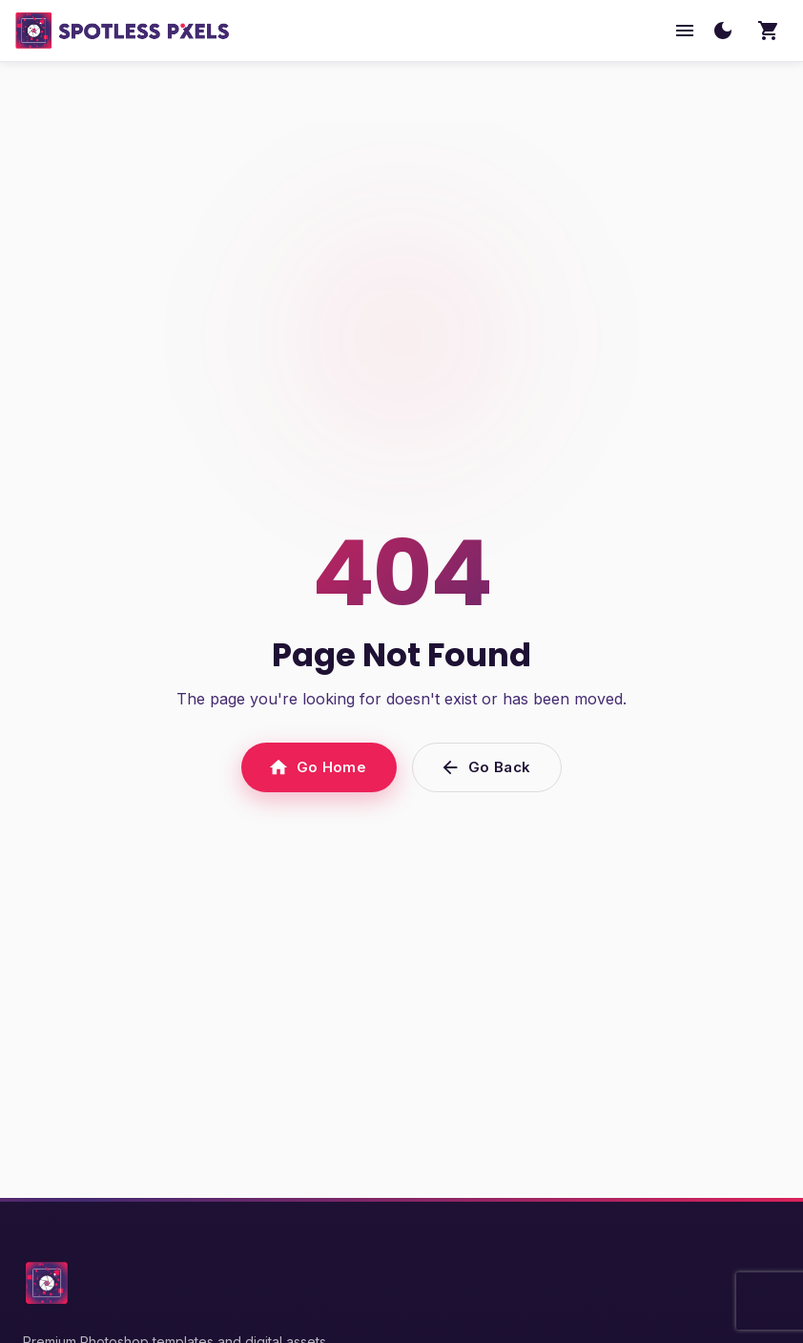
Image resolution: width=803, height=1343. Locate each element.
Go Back (487, 767)
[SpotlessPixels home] (122, 30)
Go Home (319, 767)
